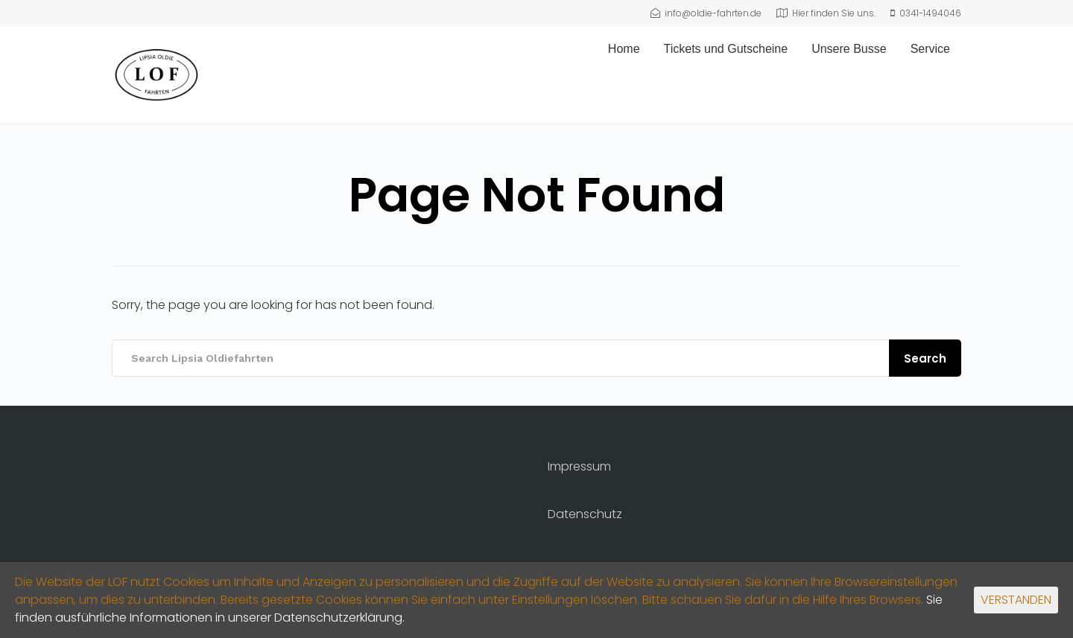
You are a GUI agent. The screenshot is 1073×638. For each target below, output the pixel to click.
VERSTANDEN (1016, 599)
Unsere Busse (849, 48)
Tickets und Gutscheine (726, 48)
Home (624, 48)
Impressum (579, 466)
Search (925, 358)
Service (930, 48)
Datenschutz (585, 514)
